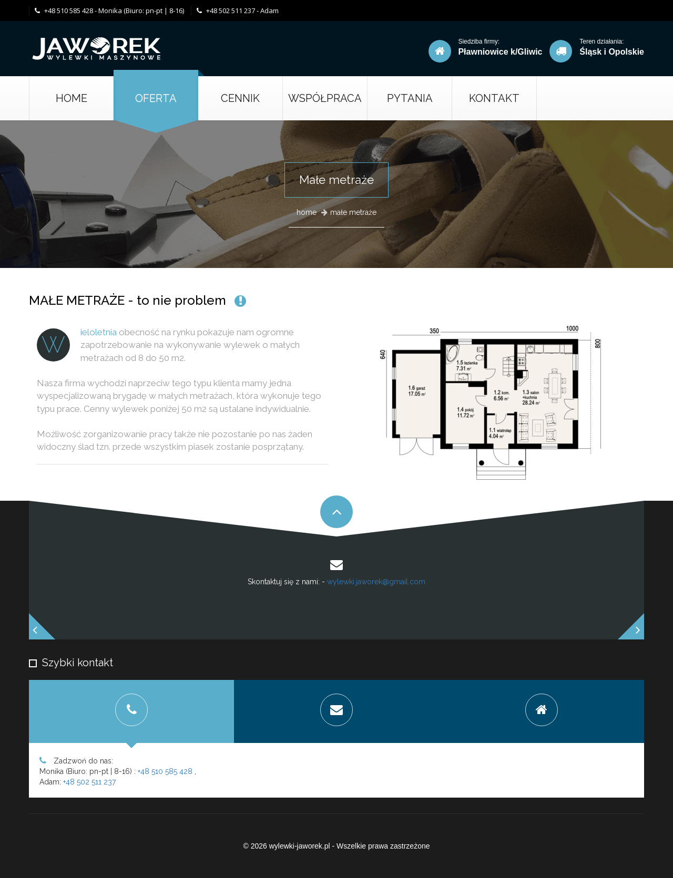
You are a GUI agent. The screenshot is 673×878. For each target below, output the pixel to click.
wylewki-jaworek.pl (299, 846)
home (307, 212)
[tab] (131, 711)
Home (71, 98)
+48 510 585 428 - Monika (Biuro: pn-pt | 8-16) (109, 10)
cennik (240, 98)
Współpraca (325, 98)
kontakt (494, 98)
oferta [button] (156, 98)
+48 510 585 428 (165, 771)
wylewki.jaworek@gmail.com (376, 581)
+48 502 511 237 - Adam (238, 10)
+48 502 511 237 (89, 782)
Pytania (410, 98)
